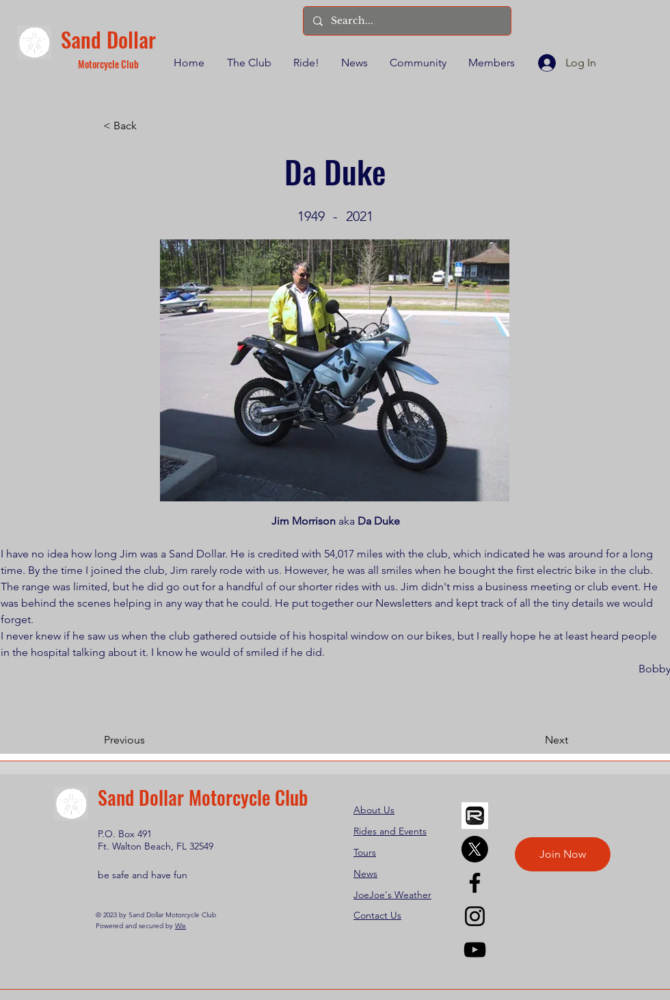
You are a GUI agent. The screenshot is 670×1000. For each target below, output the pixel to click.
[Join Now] (563, 854)
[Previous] (149, 740)
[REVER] (474, 815)
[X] (474, 849)
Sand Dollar (108, 39)
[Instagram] (474, 916)
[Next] (534, 740)
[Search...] (406, 21)
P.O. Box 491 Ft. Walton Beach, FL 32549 (155, 840)
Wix (180, 925)
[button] (248, 63)
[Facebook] (474, 882)
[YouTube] (474, 949)
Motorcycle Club (108, 64)
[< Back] (148, 126)
